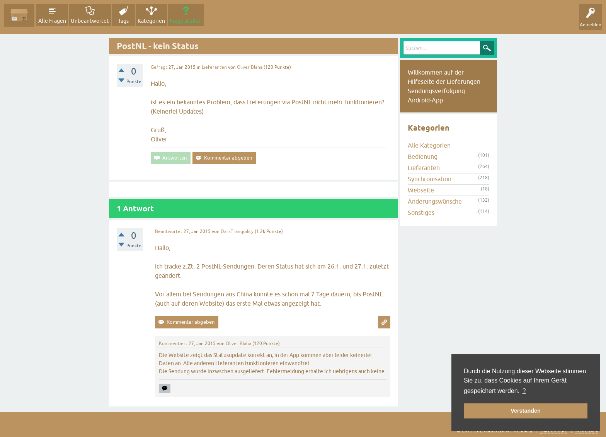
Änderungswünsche (435, 201)
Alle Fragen (52, 21)
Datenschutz (553, 431)
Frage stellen (186, 21)
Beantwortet (168, 231)
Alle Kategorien (429, 145)
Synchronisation (429, 178)
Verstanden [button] (526, 411)
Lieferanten (214, 67)
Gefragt (159, 67)
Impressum (586, 431)
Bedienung (422, 156)
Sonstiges (421, 212)
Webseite (421, 190)
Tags (123, 21)
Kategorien (151, 21)
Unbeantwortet (90, 21)
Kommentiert (173, 343)
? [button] (524, 391)
